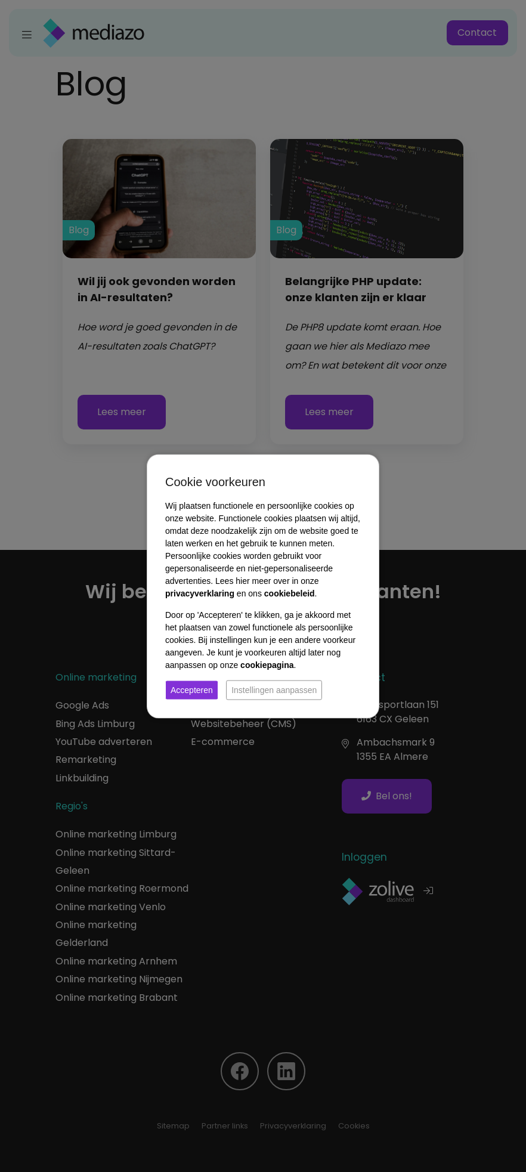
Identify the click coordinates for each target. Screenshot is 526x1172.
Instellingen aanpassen (274, 689)
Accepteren (192, 689)
